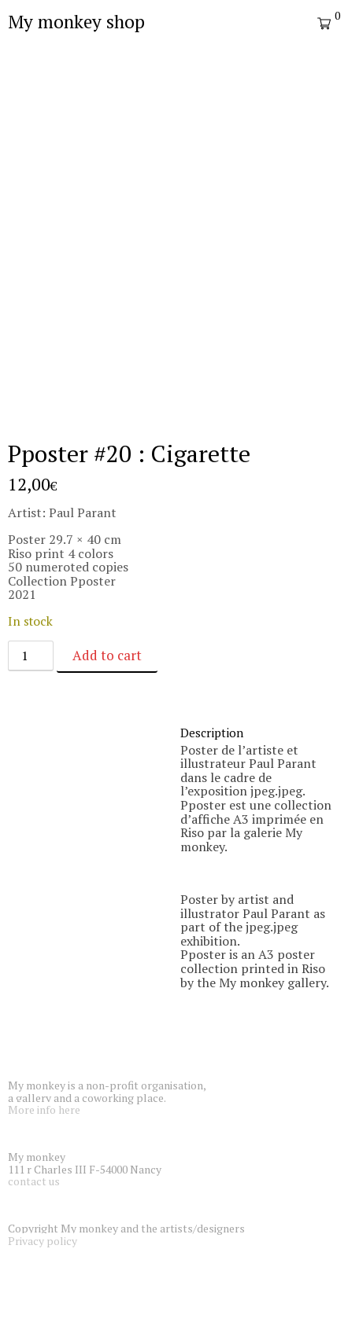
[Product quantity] (31, 656)
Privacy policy (42, 1240)
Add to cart (107, 655)
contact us (34, 1181)
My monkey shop (76, 21)
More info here (44, 1109)
